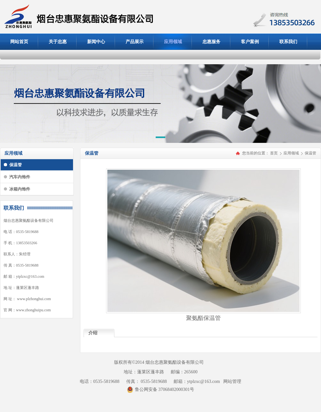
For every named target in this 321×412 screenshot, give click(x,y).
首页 (274, 153)
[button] (160, 138)
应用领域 (292, 153)
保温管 (310, 153)
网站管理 (232, 381)
